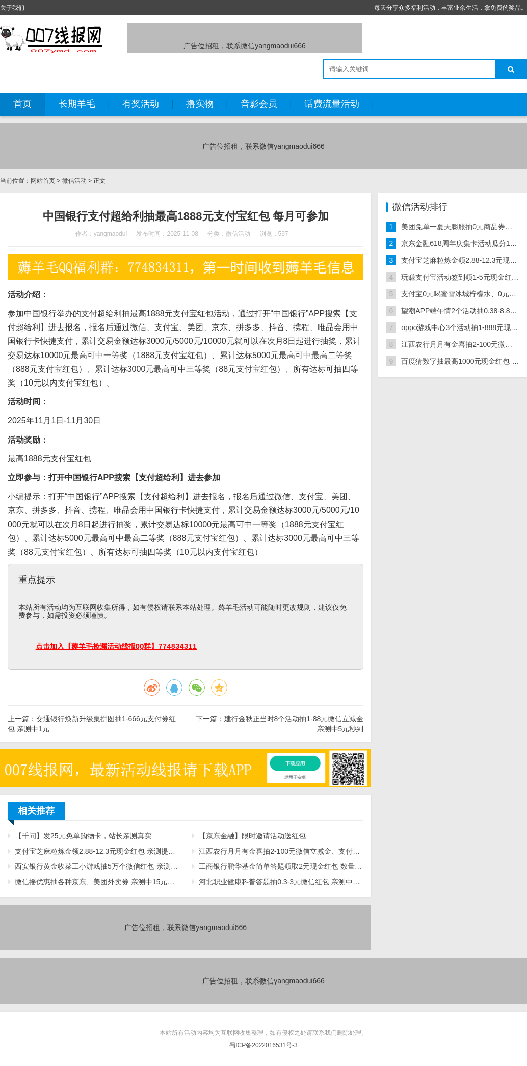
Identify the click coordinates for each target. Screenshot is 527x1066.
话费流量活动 (331, 104)
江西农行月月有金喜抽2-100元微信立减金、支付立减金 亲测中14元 (281, 851)
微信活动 (74, 180)
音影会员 (259, 104)
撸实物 (200, 104)
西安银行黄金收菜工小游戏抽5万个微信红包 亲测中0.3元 (97, 866)
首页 (22, 104)
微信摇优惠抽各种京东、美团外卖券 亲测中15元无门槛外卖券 (97, 882)
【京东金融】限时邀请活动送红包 (252, 836)
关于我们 (12, 7)
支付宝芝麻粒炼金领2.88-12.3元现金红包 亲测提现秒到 (97, 851)
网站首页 (43, 180)
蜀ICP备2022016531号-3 (263, 1045)
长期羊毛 (77, 104)
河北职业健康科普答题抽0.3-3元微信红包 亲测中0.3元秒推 (281, 882)
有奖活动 (140, 104)
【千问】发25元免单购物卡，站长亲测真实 (83, 836)
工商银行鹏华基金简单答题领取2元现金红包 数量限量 (281, 866)
